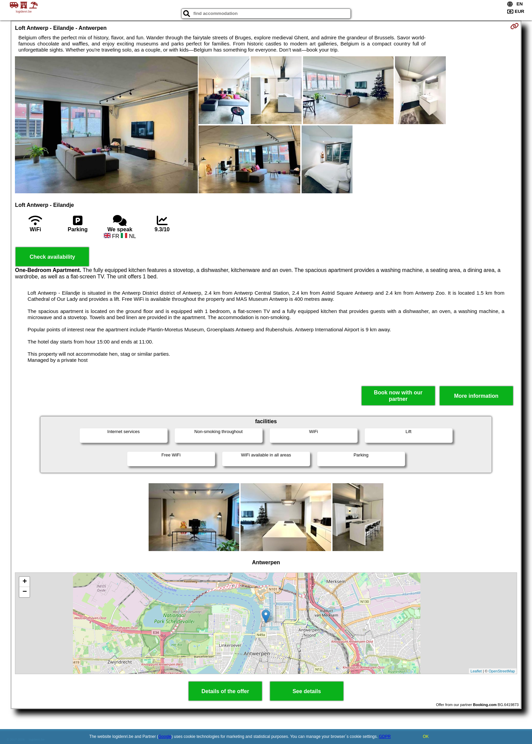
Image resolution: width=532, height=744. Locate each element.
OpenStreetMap (502, 671)
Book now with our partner (398, 396)
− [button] (24, 592)
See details (306, 691)
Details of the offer (225, 691)
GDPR (385, 736)
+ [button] (24, 582)
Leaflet (476, 671)
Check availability (52, 257)
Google (165, 736)
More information (476, 396)
